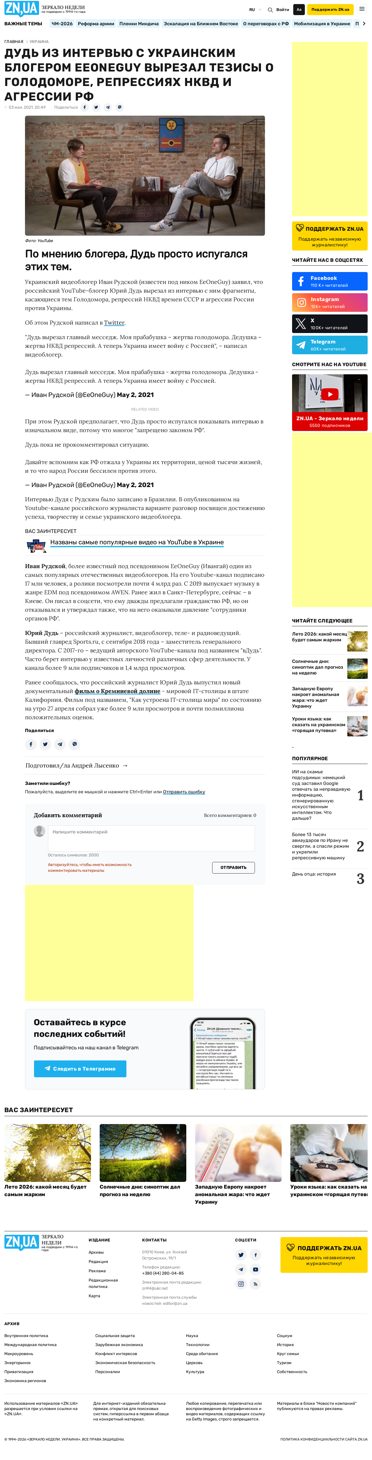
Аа (299, 9)
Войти (282, 9)
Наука (192, 1335)
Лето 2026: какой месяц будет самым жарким (319, 637)
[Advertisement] (109, 943)
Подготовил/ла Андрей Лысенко (72, 765)
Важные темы (23, 24)
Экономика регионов (25, 1380)
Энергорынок (17, 1362)
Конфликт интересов (116, 1353)
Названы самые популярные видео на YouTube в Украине (137, 542)
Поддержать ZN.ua (330, 9)
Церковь (194, 1362)
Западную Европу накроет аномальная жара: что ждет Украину (315, 697)
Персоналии (107, 1371)
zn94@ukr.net (155, 1288)
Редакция (98, 1261)
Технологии (198, 1344)
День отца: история (314, 874)
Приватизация (18, 1371)
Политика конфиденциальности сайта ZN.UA (324, 1439)
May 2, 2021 (135, 395)
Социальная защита (115, 1335)
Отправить (234, 867)
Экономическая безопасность (125, 1362)
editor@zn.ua (175, 1303)
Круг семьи (288, 1353)
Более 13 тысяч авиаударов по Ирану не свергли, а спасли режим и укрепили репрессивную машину (320, 846)
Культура (195, 1371)
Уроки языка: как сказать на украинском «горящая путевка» (318, 724)
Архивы (96, 1252)
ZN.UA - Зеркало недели (329, 418)
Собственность (292, 1371)
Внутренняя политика (26, 1335)
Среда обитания (202, 1353)
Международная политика (30, 1344)
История (285, 1344)
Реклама (97, 1270)
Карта (94, 1295)
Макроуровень (18, 1353)
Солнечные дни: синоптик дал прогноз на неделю (317, 667)
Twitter (114, 322)
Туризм (284, 1362)
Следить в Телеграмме (80, 1069)
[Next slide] (363, 23)
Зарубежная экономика (119, 1344)
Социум (284, 1335)
